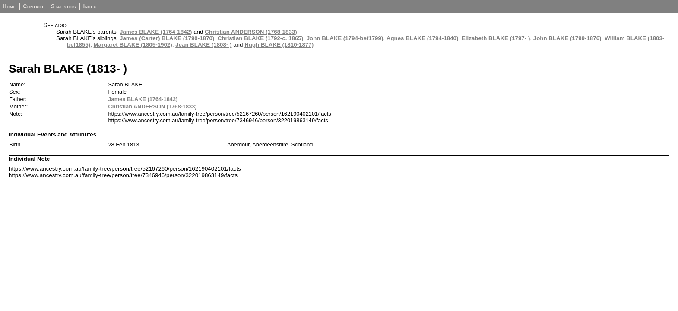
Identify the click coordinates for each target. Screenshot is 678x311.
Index (90, 6)
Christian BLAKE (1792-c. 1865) (261, 38)
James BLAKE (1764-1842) (156, 32)
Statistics (63, 6)
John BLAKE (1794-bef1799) (345, 38)
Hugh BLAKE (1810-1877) (279, 44)
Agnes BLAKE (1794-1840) (423, 38)
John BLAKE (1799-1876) (567, 38)
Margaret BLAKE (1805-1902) (133, 44)
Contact (33, 6)
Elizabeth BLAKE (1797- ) (496, 38)
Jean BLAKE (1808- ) (203, 44)
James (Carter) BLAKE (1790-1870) (167, 38)
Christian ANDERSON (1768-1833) (251, 32)
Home (9, 6)
